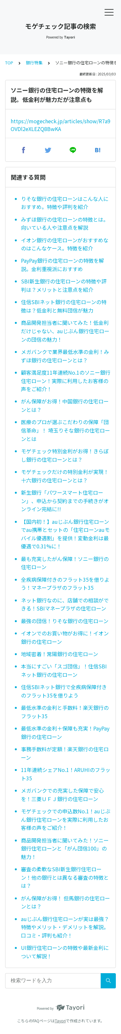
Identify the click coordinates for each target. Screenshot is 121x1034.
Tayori (60, 1020)
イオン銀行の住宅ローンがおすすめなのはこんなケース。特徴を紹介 (64, 244)
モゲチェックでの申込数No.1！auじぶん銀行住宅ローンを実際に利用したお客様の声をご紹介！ (65, 819)
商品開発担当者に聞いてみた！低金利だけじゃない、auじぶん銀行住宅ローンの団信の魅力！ (65, 331)
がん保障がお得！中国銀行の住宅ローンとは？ (65, 405)
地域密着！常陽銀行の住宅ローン (59, 654)
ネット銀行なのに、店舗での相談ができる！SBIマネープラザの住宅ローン (65, 604)
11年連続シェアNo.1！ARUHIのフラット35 (65, 774)
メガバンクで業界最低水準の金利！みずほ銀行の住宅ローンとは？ (65, 356)
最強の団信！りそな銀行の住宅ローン (64, 621)
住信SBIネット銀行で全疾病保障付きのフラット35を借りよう (64, 691)
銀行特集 (34, 63)
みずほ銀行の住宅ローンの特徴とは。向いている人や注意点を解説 (64, 223)
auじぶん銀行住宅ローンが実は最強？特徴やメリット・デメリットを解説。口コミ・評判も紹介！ (65, 927)
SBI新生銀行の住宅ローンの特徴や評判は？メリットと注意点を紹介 (63, 285)
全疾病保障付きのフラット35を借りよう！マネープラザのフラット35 (65, 584)
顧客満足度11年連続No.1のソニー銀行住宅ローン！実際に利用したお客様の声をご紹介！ (65, 380)
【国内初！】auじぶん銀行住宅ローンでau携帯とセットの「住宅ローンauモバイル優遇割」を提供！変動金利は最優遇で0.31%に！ (65, 534)
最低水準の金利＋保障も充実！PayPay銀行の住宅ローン (65, 732)
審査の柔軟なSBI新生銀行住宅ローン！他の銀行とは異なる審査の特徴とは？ (65, 877)
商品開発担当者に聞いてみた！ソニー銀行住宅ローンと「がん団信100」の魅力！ (65, 848)
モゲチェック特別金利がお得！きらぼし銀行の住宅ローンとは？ (65, 455)
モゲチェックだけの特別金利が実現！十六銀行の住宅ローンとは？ (65, 476)
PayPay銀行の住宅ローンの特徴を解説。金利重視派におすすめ (62, 265)
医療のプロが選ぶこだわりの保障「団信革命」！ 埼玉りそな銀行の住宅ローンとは (65, 430)
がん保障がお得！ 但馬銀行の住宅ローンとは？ (65, 902)
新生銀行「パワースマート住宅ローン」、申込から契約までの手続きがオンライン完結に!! (65, 501)
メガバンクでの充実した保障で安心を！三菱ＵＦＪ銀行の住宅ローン (62, 794)
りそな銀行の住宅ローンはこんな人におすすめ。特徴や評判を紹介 (64, 203)
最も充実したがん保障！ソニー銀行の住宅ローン (65, 563)
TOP (9, 63)
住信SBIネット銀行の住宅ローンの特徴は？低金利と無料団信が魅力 (63, 306)
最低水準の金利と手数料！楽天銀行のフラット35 (65, 712)
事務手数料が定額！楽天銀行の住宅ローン (65, 753)
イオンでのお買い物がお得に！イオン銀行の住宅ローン (65, 637)
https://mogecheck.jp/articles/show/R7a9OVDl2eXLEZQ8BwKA (60, 125)
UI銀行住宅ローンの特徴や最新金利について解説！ (65, 952)
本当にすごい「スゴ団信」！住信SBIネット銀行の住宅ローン (64, 670)
